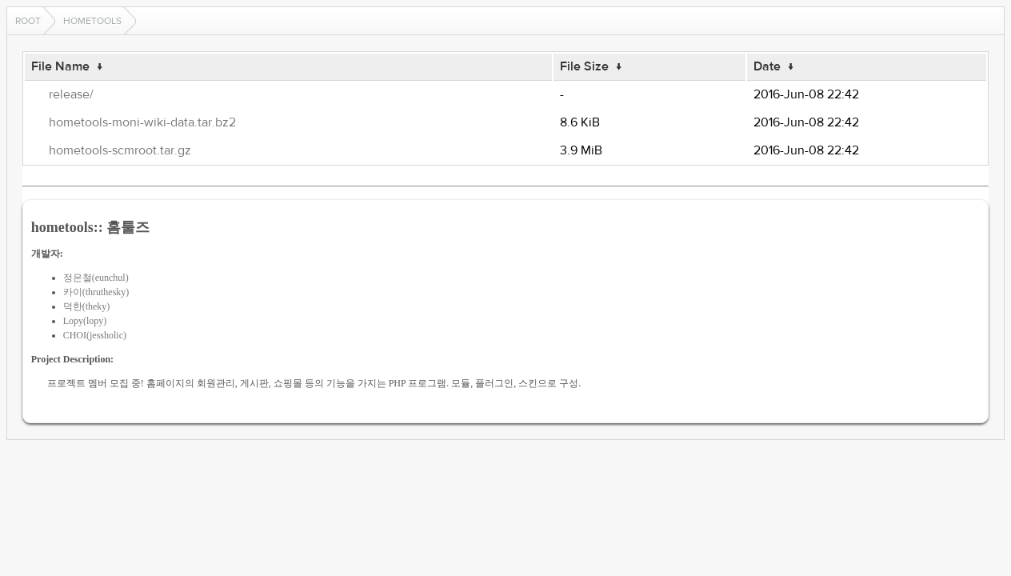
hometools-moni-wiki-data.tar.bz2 (142, 122)
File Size (584, 66)
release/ (71, 94)
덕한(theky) (86, 306)
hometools (92, 20)
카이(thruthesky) (96, 292)
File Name (60, 66)
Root (28, 20)
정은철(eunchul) (96, 277)
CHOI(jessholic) (94, 335)
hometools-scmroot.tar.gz (120, 150)
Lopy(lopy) (85, 320)
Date (767, 66)
